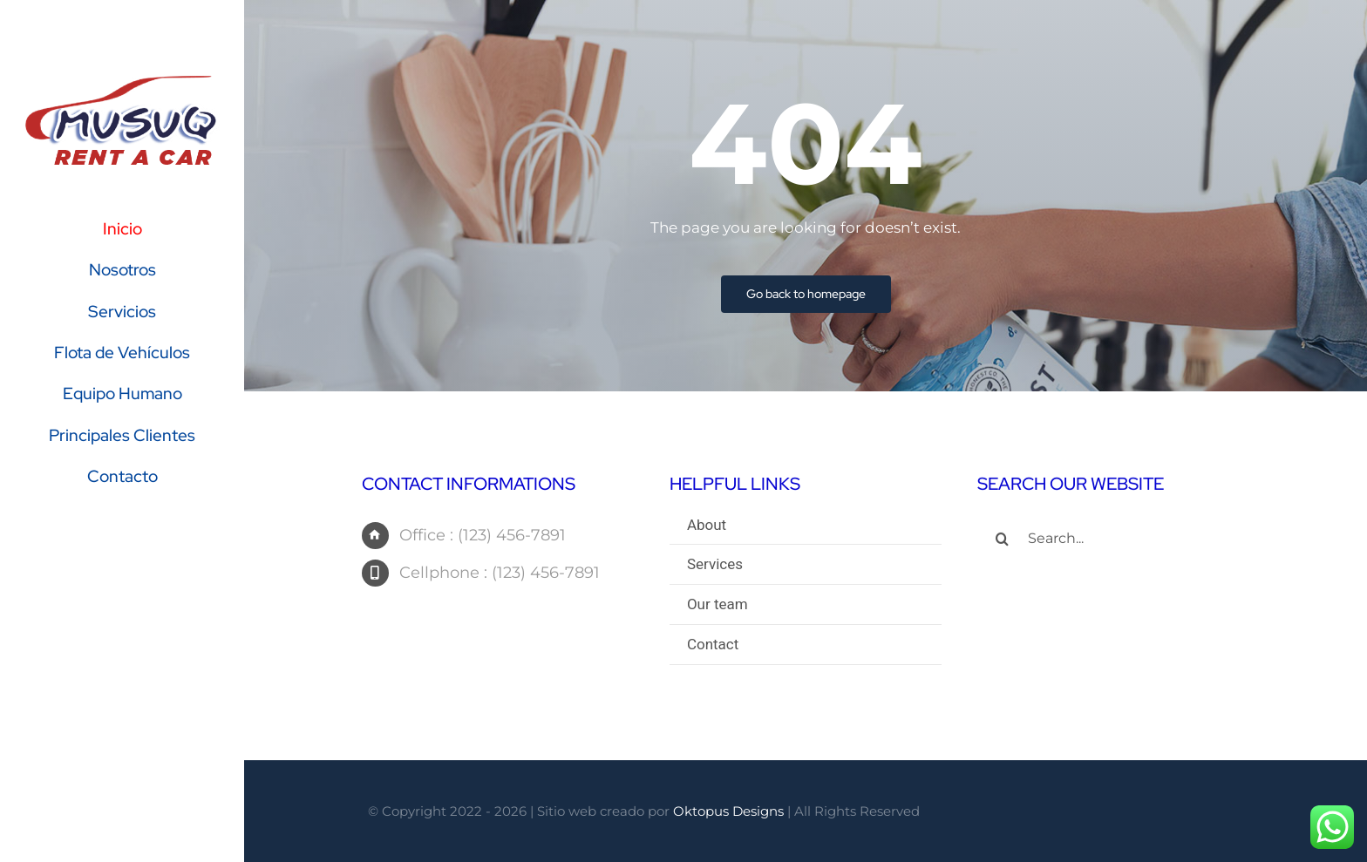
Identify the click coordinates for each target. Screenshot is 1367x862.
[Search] (1002, 540)
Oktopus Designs (728, 811)
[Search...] (1113, 540)
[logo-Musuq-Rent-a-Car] (122, 80)
